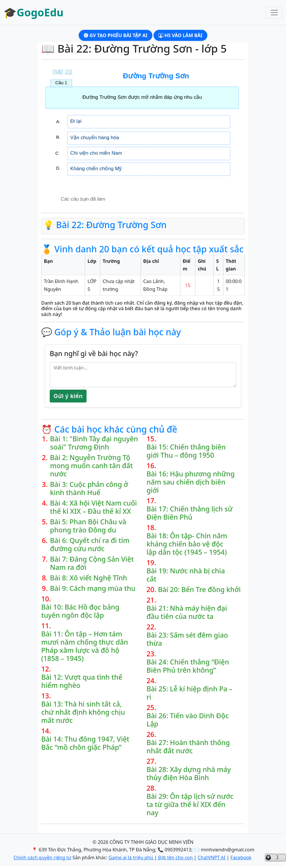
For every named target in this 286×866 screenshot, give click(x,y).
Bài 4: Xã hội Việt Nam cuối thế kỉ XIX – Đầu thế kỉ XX (93, 507)
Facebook (240, 857)
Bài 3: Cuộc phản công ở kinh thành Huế (89, 488)
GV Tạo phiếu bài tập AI (115, 35)
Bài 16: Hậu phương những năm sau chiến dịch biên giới (191, 482)
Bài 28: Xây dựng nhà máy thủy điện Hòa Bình (189, 773)
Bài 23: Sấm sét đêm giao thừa (187, 639)
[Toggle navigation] (274, 12)
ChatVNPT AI (211, 857)
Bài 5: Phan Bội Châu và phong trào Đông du (88, 526)
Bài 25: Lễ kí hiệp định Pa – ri (189, 693)
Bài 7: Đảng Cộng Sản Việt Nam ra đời (92, 563)
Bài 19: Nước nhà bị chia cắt (186, 575)
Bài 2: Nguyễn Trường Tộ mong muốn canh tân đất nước (91, 465)
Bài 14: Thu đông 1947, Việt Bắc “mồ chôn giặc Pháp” (85, 743)
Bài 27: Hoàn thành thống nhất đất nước (188, 746)
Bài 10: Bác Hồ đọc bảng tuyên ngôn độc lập (80, 611)
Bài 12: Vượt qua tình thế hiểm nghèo (81, 681)
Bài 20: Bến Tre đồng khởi (199, 589)
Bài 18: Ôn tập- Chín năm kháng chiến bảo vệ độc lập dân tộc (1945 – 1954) (187, 544)
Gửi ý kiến (68, 396)
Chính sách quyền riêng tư (42, 857)
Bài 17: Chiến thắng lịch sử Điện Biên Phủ (189, 513)
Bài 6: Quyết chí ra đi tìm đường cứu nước (90, 544)
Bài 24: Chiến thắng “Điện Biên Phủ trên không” (188, 666)
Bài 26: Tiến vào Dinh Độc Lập (188, 719)
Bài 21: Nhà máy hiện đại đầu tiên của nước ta (187, 612)
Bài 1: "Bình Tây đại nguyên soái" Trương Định (94, 443)
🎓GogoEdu (33, 12)
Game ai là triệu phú (131, 857)
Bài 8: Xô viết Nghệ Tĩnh (88, 578)
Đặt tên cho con (175, 857)
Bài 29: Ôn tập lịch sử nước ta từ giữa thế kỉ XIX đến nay (190, 804)
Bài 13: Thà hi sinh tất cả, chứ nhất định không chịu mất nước (83, 712)
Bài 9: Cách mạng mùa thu (92, 588)
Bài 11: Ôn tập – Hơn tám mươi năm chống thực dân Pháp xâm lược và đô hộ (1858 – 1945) (84, 646)
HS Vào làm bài (180, 35)
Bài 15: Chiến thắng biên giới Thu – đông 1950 (186, 451)
